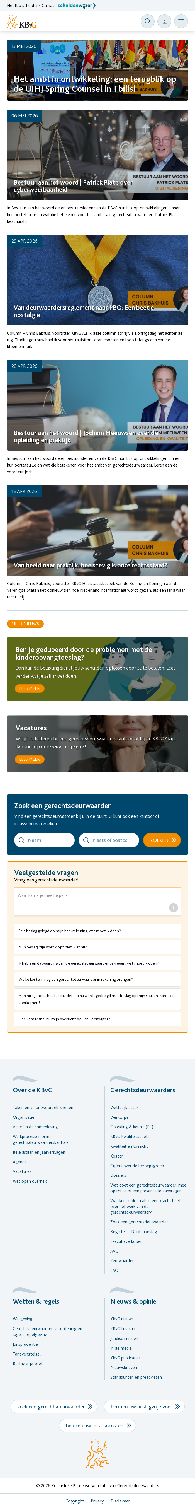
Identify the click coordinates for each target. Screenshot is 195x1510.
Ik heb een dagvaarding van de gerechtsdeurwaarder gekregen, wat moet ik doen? (89, 963)
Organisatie (23, 1117)
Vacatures (22, 1171)
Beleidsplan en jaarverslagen (39, 1152)
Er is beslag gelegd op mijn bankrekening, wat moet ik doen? (70, 930)
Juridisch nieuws (124, 1338)
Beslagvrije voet (28, 1363)
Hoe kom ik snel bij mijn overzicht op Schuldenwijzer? (64, 1018)
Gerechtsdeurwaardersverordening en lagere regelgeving (47, 1331)
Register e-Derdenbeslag (133, 1231)
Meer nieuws (25, 623)
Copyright (74, 1501)
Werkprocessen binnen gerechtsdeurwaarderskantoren (42, 1139)
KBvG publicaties (125, 1357)
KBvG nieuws (122, 1318)
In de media (121, 1348)
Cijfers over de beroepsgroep (137, 1165)
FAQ (114, 1270)
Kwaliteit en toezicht (129, 1146)
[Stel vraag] (173, 907)
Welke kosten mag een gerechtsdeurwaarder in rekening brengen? (76, 979)
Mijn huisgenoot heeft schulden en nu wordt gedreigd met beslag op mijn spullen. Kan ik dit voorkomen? (97, 999)
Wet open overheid (30, 1181)
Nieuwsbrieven (123, 1367)
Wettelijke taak (124, 1107)
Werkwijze (119, 1117)
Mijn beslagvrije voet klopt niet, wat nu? (53, 947)
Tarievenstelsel (27, 1353)
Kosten (117, 1156)
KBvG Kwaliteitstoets (130, 1136)
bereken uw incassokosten (94, 1425)
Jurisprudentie (25, 1344)
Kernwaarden (122, 1260)
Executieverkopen (126, 1241)
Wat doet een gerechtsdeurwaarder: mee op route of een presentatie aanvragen (148, 1187)
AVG (114, 1251)
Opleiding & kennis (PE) (131, 1126)
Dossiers (118, 1175)
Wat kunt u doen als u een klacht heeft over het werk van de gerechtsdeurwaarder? (146, 1206)
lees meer (29, 688)
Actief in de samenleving (35, 1126)
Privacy (97, 1501)
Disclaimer (120, 1501)
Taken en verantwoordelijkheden (43, 1107)
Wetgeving (23, 1318)
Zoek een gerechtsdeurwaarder (139, 1221)
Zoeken (159, 840)
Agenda (20, 1161)
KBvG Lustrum (123, 1328)
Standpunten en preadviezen (136, 1377)
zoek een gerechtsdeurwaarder (51, 1406)
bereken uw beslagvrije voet (141, 1406)
